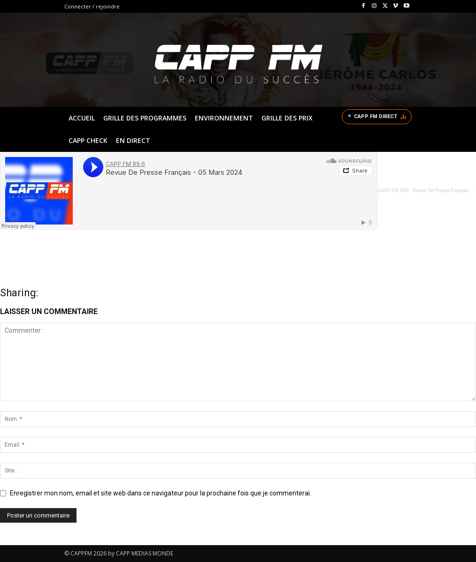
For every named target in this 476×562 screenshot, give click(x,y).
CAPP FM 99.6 (393, 190)
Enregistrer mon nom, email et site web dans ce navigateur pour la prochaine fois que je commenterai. (160, 493)
